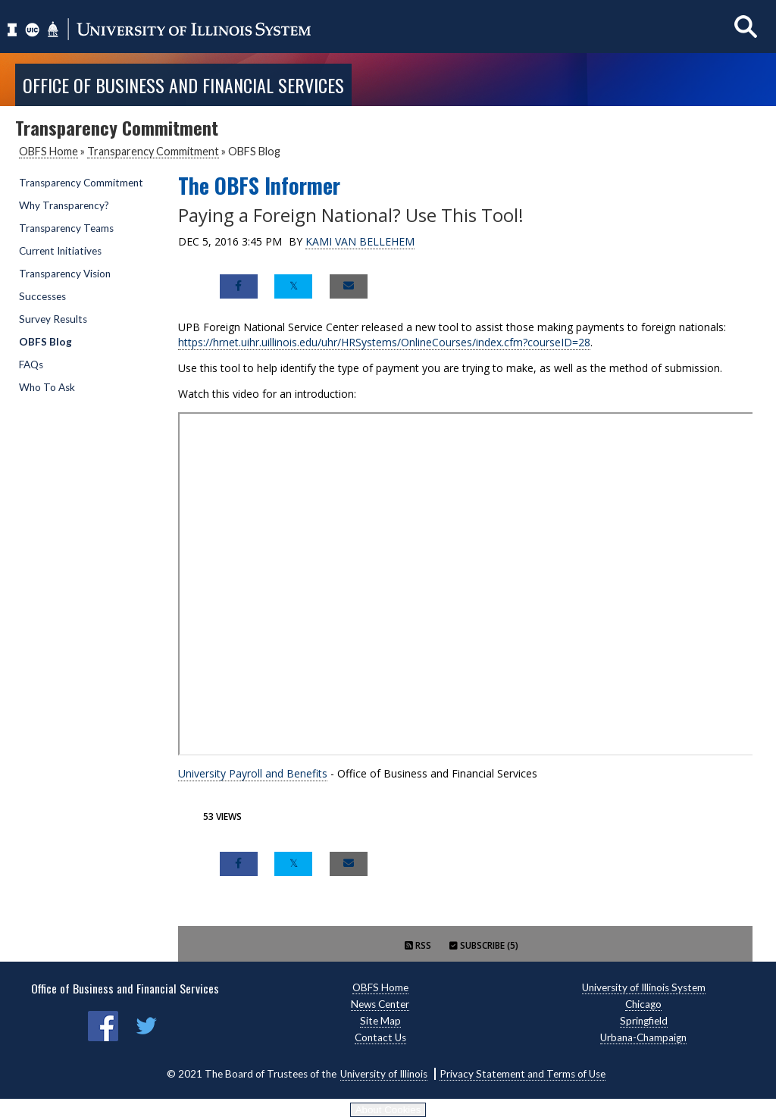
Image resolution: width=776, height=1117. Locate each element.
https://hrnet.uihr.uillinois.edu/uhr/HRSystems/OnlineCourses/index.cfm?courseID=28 (384, 342)
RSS (418, 945)
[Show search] (745, 26)
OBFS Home (48, 151)
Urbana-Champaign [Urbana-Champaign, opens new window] (643, 1037)
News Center (380, 1004)
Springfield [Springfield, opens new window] (644, 1021)
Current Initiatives (60, 251)
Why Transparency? (64, 205)
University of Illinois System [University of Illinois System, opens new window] (644, 987)
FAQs (31, 364)
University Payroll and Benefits (252, 773)
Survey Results (53, 319)
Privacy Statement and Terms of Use (522, 1074)
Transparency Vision (65, 274)
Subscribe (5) (483, 945)
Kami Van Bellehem (360, 241)
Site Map (380, 1021)
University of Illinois (383, 1074)
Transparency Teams (66, 228)
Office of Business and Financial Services (183, 85)
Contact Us (380, 1037)
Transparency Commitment (153, 151)
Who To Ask (47, 387)
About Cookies (388, 1109)
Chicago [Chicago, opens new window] (643, 1004)
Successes (42, 296)
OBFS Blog (45, 342)
